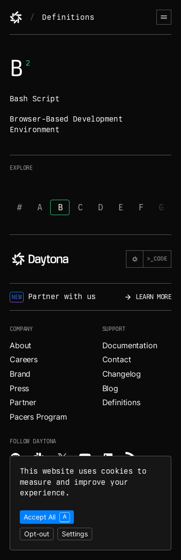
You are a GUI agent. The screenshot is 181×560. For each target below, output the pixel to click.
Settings (75, 534)
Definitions (68, 17)
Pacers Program (38, 417)
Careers (24, 359)
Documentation (129, 345)
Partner (23, 402)
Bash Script (34, 98)
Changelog (121, 374)
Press (19, 388)
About (20, 345)
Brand (20, 374)
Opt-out (36, 534)
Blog (110, 388)
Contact (116, 359)
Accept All (47, 517)
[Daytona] (16, 17)
